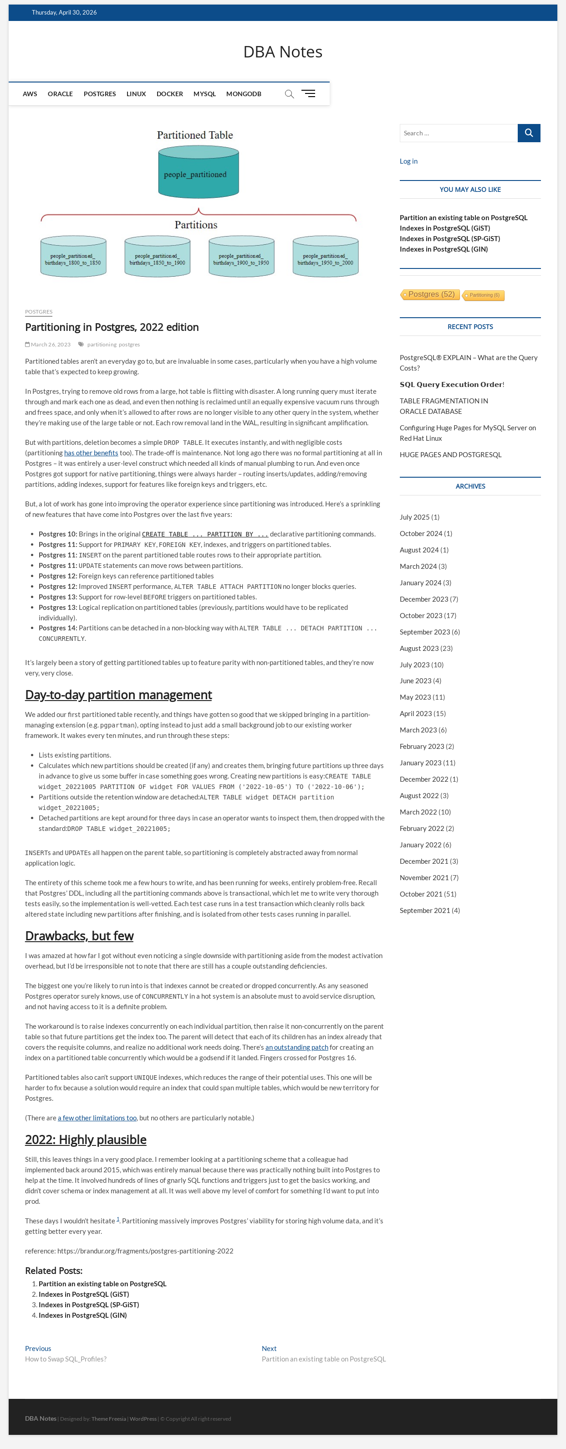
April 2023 (416, 714)
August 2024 (419, 550)
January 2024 (421, 583)
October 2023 (421, 616)
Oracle (67, 94)
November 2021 (424, 878)
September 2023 (425, 632)
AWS (37, 94)
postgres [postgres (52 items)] (431, 294)
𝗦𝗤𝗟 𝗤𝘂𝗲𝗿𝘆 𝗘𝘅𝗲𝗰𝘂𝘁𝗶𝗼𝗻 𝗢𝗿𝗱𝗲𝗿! (452, 385)
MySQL (211, 94)
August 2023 (419, 649)
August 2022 (419, 796)
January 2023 (421, 763)
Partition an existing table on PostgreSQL (103, 1284)
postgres (129, 344)
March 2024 (418, 566)
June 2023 (416, 681)
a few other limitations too (97, 1118)
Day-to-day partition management (118, 695)
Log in (409, 161)
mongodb (250, 94)
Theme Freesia (109, 1419)
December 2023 (424, 599)
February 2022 (422, 829)
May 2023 (415, 697)
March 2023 (418, 730)
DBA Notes (283, 51)
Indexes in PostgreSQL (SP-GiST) (89, 1305)
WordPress (143, 1419)
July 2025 (415, 517)
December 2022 (424, 779)
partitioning (102, 344)
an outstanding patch (296, 1047)
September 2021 (425, 911)
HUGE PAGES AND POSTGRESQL (451, 455)
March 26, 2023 (48, 344)
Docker (176, 94)
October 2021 (421, 894)
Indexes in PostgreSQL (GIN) (83, 1315)
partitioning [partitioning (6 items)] (485, 295)
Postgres (107, 94)
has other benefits (91, 453)
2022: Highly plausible (86, 1140)
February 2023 (422, 747)
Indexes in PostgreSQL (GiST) (84, 1294)
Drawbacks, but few (79, 936)
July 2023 (415, 665)
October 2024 (421, 534)
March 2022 (418, 812)
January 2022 (421, 845)
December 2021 (424, 861)
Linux (143, 94)
